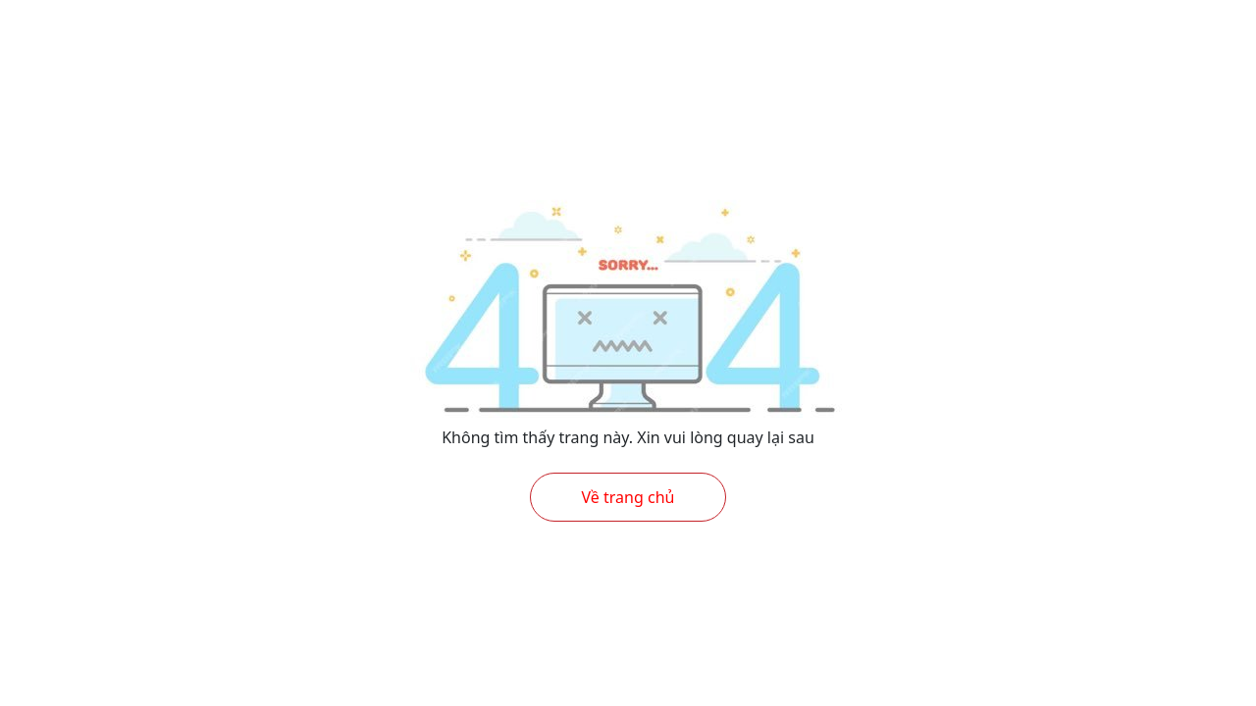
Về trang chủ (628, 497)
